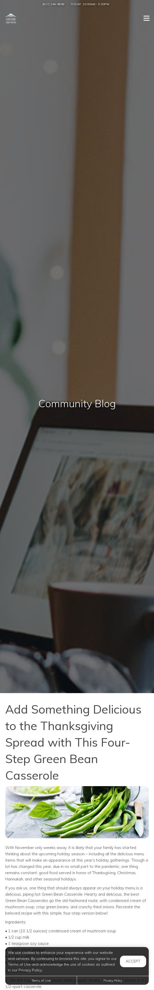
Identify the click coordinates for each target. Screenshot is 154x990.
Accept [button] (133, 961)
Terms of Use (41, 980)
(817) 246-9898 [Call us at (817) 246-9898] (53, 4)
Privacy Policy (112, 980)
